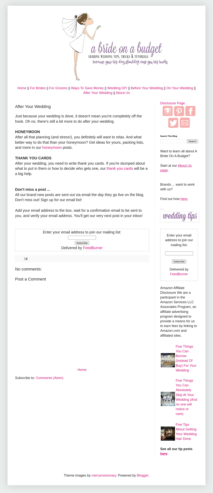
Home (21, 88)
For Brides (38, 88)
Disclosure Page (172, 103)
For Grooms (58, 88)
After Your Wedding (97, 93)
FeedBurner (93, 248)
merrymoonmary (104, 475)
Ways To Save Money (87, 88)
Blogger (142, 475)
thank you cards (120, 168)
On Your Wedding (179, 88)
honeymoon (52, 147)
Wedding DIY (117, 88)
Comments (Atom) (49, 378)
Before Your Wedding (147, 88)
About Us (123, 93)
